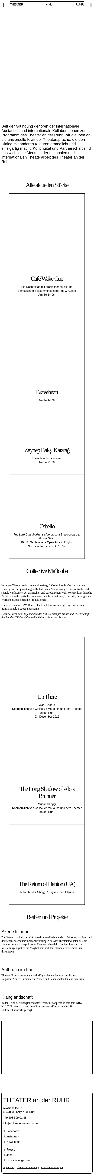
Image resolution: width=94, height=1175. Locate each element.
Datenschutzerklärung (28, 1167)
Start (31, 73)
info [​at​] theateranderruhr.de (20, 1123)
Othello (46, 526)
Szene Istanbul (47, 1043)
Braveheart (47, 392)
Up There (47, 696)
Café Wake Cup (47, 278)
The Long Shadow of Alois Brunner (47, 792)
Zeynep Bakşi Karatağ (47, 450)
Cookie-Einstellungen (52, 1167)
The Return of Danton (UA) (47, 884)
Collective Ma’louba (63, 585)
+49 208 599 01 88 (15, 1117)
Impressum (8, 1167)
